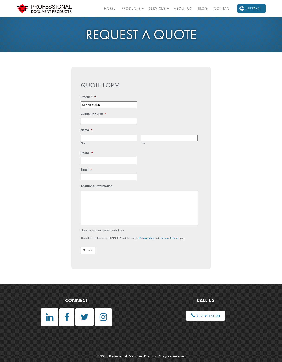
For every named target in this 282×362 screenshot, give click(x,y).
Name (86, 130)
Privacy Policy (146, 238)
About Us (183, 8)
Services (157, 8)
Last (144, 143)
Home (109, 8)
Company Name (93, 113)
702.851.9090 (205, 315)
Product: (88, 97)
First (84, 143)
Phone (87, 153)
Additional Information (96, 186)
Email (86, 169)
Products (131, 8)
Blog (203, 8)
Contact (222, 8)
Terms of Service (169, 238)
